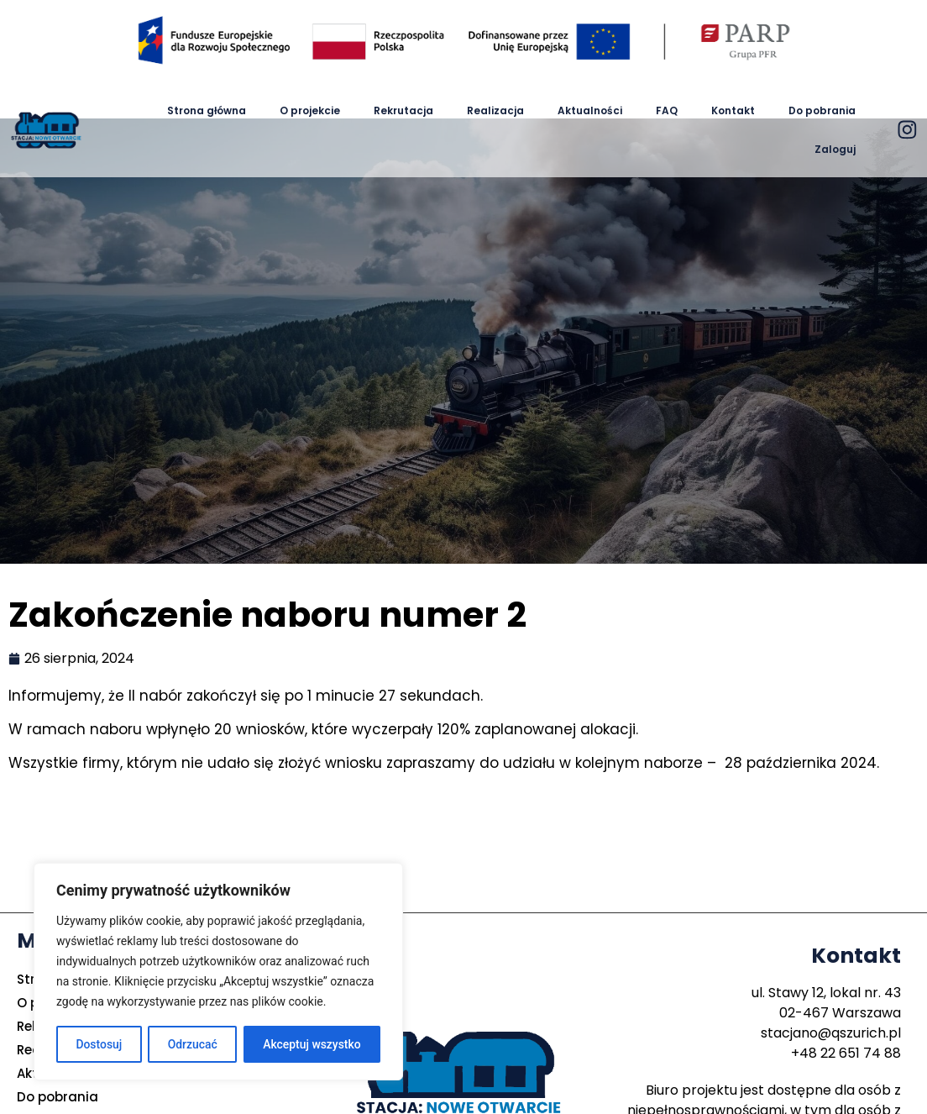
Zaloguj (835, 149)
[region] (218, 972)
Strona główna (206, 110)
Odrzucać (192, 1044)
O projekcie (310, 110)
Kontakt (733, 110)
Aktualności (590, 110)
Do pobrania (822, 110)
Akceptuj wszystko (312, 1044)
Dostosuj (99, 1044)
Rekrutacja (403, 110)
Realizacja (495, 110)
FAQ (667, 110)
